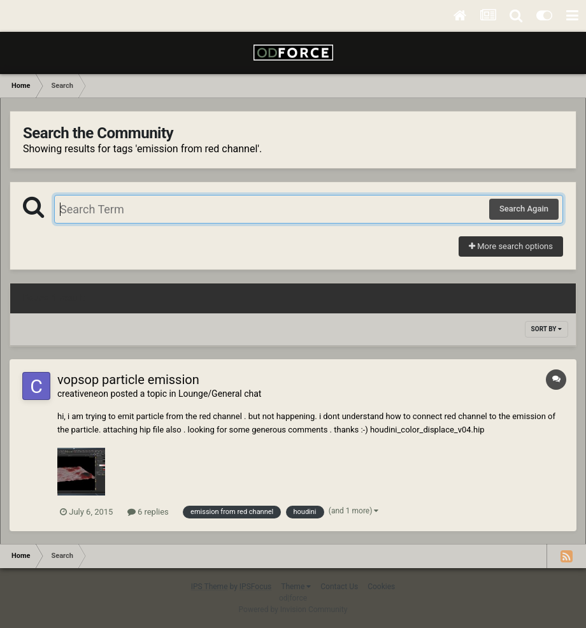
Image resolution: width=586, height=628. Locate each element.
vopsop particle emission (128, 379)
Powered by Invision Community (293, 609)
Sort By (546, 328)
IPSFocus (255, 586)
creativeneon (82, 394)
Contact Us (339, 586)
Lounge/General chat (219, 394)
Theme (296, 586)
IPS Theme (209, 586)
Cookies (381, 586)
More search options (511, 246)
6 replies (148, 512)
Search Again (523, 208)
